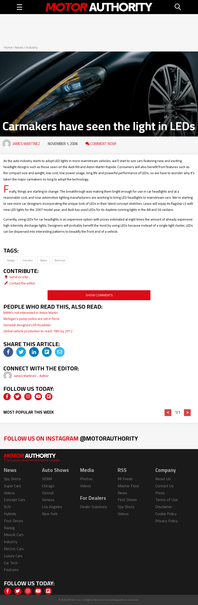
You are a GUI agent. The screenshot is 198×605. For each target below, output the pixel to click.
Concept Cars (14, 499)
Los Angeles (52, 506)
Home (8, 47)
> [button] (187, 412)
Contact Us (164, 485)
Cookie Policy (166, 513)
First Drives (13, 520)
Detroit (48, 492)
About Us (163, 478)
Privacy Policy (166, 520)
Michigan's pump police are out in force (31, 318)
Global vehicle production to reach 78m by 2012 (38, 331)
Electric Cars (14, 548)
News (19, 47)
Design (11, 260)
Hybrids (10, 513)
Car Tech (11, 562)
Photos (86, 478)
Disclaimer (163, 506)
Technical (60, 260)
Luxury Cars (13, 555)
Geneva (48, 499)
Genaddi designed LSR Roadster (27, 325)
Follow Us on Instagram (71, 438)
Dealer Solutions (93, 506)
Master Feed (128, 485)
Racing (9, 527)
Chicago (48, 485)
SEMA (47, 478)
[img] (8, 352)
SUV (7, 506)
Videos (9, 492)
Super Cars (12, 485)
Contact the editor (19, 283)
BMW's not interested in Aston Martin (30, 312)
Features (11, 569)
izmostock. (133, 599)
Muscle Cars (14, 534)
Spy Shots (12, 478)
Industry (32, 47)
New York (50, 513)
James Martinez (26, 143)
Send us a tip (15, 277)
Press (160, 492)
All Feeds (125, 478)
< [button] (168, 412)
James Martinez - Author (31, 376)
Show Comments (99, 295)
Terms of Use (166, 499)
